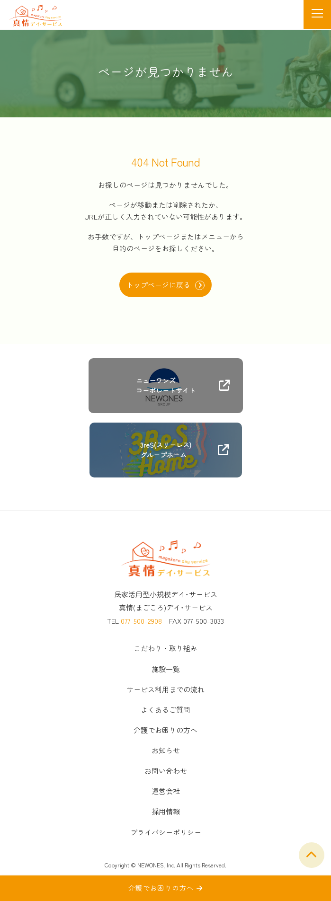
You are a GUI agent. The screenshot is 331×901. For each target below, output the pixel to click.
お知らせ (166, 750)
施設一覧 (166, 669)
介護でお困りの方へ (165, 730)
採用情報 (166, 811)
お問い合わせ (165, 771)
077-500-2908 (141, 621)
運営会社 (166, 791)
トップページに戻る (165, 285)
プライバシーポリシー (165, 832)
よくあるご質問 (165, 710)
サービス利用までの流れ (165, 689)
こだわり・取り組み (165, 648)
